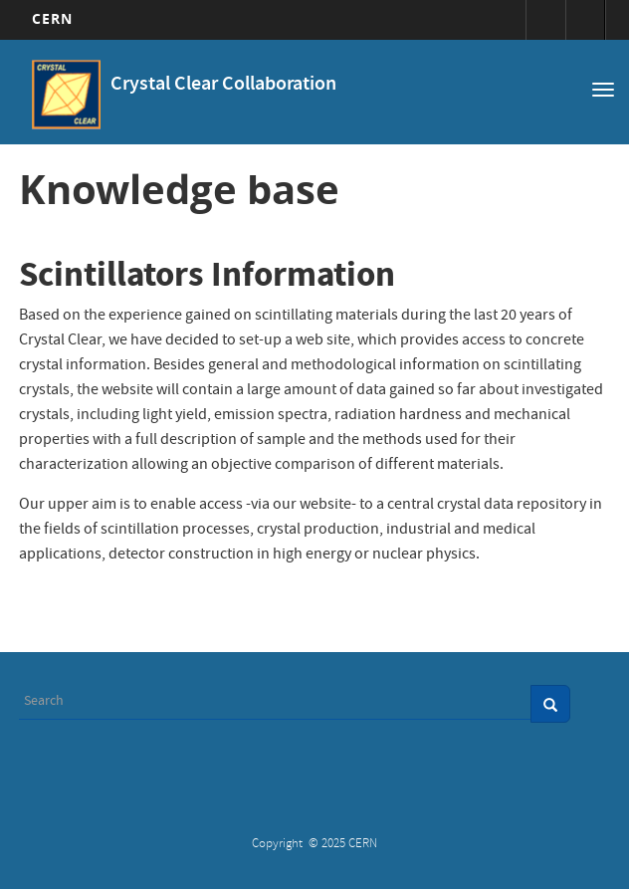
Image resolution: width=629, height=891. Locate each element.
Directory (585, 20)
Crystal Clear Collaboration (223, 85)
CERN (52, 18)
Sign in (545, 20)
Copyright (279, 844)
